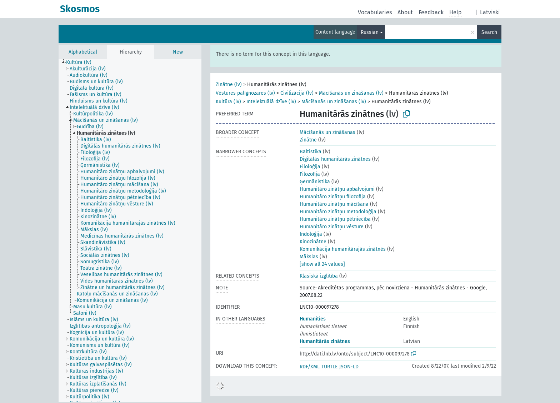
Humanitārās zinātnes (325, 341)
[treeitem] (82, 62)
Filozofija (310, 174)
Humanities (313, 319)
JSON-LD (349, 367)
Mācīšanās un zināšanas (327, 132)
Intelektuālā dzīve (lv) (271, 102)
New (178, 52)
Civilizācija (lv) (297, 93)
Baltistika (310, 152)
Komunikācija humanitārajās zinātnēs (343, 249)
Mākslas (309, 257)
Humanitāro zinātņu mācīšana (334, 204)
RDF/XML (310, 367)
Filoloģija (310, 167)
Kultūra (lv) (228, 102)
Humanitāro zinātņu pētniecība (335, 219)
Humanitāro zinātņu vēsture (332, 227)
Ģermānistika (315, 182)
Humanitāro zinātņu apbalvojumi (337, 189)
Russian (370, 32)
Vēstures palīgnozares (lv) (245, 93)
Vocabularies (375, 12)
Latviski (490, 12)
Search (489, 32)
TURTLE (329, 367)
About (405, 12)
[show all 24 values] (322, 264)
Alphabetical (83, 52)
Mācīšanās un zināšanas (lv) (351, 93)
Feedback (431, 12)
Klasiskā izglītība (319, 276)
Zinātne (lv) (229, 84)
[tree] (130, 230)
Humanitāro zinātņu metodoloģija (338, 212)
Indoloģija (311, 234)
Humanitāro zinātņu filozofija (333, 197)
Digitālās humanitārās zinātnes (335, 159)
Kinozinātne (313, 242)
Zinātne (308, 140)
